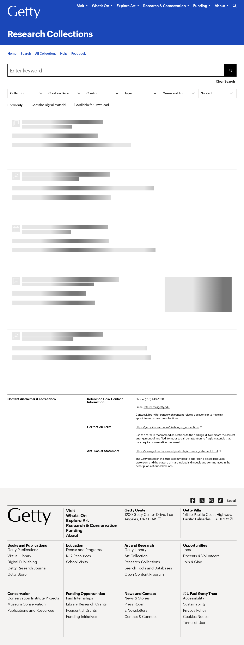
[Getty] (24, 12)
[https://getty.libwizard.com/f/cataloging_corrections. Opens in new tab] (169, 427)
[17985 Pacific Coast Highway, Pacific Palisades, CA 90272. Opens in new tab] (210, 516)
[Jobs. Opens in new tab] (187, 549)
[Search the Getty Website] (235, 6)
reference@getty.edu (157, 407)
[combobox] (115, 70)
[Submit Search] (230, 70)
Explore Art (126, 5)
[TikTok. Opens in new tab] (220, 500)
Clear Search (225, 81)
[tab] (27, 93)
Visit (80, 5)
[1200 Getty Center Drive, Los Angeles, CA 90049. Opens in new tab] (151, 516)
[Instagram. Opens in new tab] (211, 500)
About (220, 5)
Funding (200, 5)
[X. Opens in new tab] (202, 500)
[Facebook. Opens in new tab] (192, 500)
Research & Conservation (164, 5)
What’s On (100, 5)
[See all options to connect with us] (232, 500)
